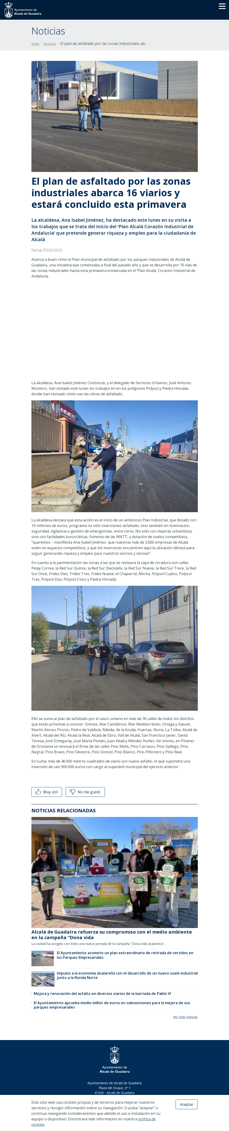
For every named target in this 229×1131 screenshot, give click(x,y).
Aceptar (186, 1104)
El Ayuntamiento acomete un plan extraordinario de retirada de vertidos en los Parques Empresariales (125, 955)
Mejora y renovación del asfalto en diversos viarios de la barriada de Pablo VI (102, 993)
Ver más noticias (185, 1017)
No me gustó (84, 792)
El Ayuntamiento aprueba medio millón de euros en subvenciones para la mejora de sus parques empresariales (112, 1005)
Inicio (35, 43)
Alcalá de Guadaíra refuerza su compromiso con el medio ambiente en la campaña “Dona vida (111, 935)
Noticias (49, 43)
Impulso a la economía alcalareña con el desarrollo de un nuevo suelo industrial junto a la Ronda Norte (127, 975)
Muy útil (45, 792)
